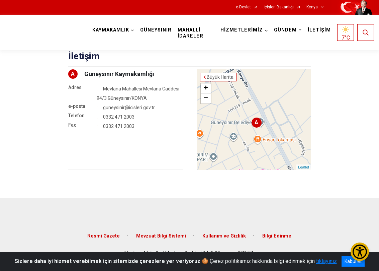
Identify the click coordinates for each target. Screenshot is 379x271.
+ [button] (206, 88)
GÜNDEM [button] (285, 30)
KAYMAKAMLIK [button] (110, 30)
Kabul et (353, 261)
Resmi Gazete (103, 236)
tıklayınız (326, 261)
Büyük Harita (220, 77)
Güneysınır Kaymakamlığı (119, 73)
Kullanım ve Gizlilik (224, 236)
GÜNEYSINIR (156, 30)
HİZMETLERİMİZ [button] (241, 30)
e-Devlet (243, 7)
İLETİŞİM (319, 30)
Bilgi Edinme (276, 236)
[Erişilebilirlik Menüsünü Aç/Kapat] (360, 252)
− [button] (206, 98)
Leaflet (303, 167)
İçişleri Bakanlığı (279, 7)
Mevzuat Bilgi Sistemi (161, 236)
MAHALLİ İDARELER (190, 33)
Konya (312, 7)
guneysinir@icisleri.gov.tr (129, 107)
